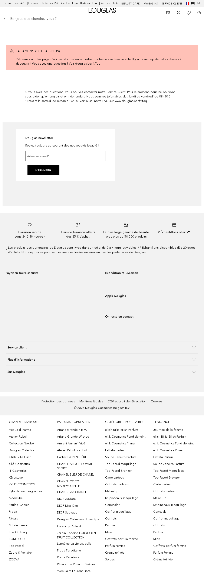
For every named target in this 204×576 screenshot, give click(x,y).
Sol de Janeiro (19, 525)
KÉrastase (16, 477)
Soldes (110, 559)
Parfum (110, 525)
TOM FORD (17, 539)
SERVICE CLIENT (171, 3)
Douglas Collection (22, 450)
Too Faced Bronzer (118, 471)
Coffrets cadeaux (117, 484)
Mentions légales (91, 401)
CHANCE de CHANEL (72, 492)
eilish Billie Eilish (20, 457)
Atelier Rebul (18, 436)
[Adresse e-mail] (65, 156)
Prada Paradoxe (68, 557)
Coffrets (111, 518)
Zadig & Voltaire (20, 552)
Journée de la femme (168, 430)
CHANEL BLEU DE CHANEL (75, 474)
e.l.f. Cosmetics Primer (120, 443)
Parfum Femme (115, 546)
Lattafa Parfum (115, 450)
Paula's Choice (19, 505)
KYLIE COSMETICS (22, 484)
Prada (13, 512)
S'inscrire (43, 169)
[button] (102, 347)
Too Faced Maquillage (120, 464)
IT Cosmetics (18, 471)
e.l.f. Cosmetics (19, 464)
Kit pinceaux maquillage (121, 498)
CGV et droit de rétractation (127, 401)
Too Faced (16, 546)
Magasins (151, 3)
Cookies (156, 401)
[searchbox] (102, 18)
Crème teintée (115, 552)
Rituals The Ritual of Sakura (76, 564)
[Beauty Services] (168, 13)
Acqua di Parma (20, 430)
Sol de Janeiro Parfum (120, 457)
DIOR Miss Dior (67, 506)
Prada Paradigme (69, 550)
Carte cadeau (114, 477)
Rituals (13, 518)
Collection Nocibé (21, 443)
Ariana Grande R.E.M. (72, 430)
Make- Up (112, 491)
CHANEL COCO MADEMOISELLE (68, 484)
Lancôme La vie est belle (74, 544)
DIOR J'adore (66, 499)
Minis (108, 532)
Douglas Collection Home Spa (78, 519)
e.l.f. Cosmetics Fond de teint (125, 436)
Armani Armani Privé (71, 443)
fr (190, 3)
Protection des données (58, 401)
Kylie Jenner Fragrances (25, 491)
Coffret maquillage (118, 512)
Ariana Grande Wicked (73, 436)
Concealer (112, 505)
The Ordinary (18, 532)
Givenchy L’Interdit (70, 526)
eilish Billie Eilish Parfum (121, 430)
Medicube (16, 498)
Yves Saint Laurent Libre (74, 571)
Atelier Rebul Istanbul (72, 450)
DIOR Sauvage (67, 512)
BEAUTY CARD (130, 3)
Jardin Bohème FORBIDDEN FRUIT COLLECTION (76, 535)
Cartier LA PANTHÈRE (72, 457)
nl (199, 3)
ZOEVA (14, 559)
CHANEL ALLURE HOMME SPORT (75, 466)
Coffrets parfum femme (121, 539)
